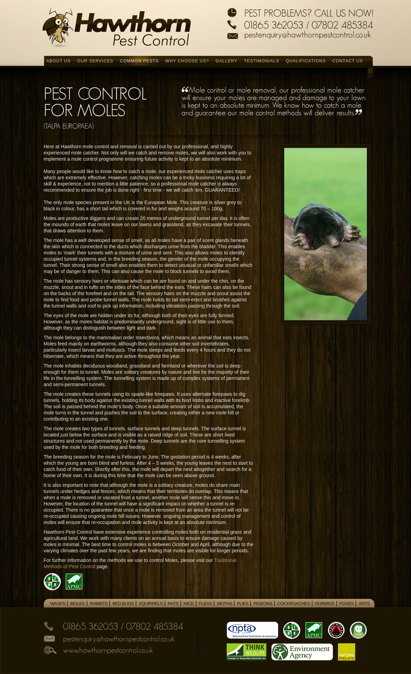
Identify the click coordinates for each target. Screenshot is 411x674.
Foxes (347, 603)
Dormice (325, 603)
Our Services (95, 61)
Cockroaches (293, 603)
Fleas (205, 603)
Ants (364, 603)
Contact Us (347, 61)
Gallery (227, 61)
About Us (58, 61)
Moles (77, 603)
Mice (189, 603)
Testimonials (261, 61)
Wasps (57, 603)
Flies (242, 603)
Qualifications (306, 61)
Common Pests (139, 61)
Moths (224, 603)
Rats (173, 603)
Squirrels (151, 603)
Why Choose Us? (187, 61)
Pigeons (262, 603)
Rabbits (98, 603)
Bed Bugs (123, 603)
